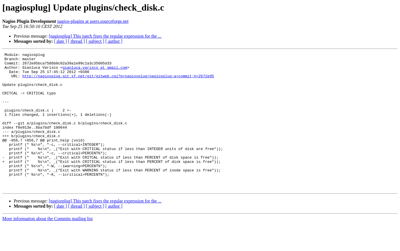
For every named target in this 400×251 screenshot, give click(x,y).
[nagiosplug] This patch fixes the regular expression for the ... (105, 36)
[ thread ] (76, 41)
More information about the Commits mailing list (47, 246)
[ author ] (114, 41)
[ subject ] (95, 41)
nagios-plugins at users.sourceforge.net (92, 21)
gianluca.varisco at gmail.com (95, 70)
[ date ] (60, 41)
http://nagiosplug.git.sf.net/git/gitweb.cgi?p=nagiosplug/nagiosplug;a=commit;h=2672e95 (118, 81)
